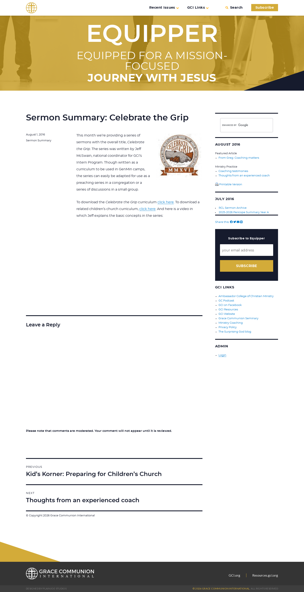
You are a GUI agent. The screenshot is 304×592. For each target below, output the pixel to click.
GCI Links (198, 7)
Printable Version (228, 184)
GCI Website (226, 314)
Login (222, 355)
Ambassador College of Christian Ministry (246, 296)
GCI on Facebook (230, 305)
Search (234, 7)
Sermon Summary (38, 140)
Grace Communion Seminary (238, 318)
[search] (239, 125)
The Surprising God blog (234, 331)
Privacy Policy (227, 327)
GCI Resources (228, 309)
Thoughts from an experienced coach (244, 175)
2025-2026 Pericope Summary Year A (244, 212)
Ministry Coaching (230, 323)
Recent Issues (164, 7)
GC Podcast (226, 300)
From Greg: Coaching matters (238, 158)
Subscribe (264, 7)
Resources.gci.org (265, 575)
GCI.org (234, 575)
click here (165, 202)
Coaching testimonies (233, 171)
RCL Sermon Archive (233, 208)
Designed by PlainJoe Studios (46, 588)
